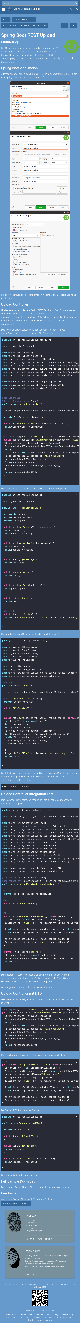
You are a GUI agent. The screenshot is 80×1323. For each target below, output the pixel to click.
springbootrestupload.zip (61, 1187)
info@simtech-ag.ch (34, 1231)
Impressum (29, 1274)
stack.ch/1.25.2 (49, 1284)
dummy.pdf (49, 978)
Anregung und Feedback (16, 1203)
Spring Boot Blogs (24, 20)
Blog (5, 20)
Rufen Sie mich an (45, 1239)
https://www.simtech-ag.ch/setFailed (40, 1310)
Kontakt (30, 1239)
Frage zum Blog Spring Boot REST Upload (24, 25)
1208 (44, 1287)
